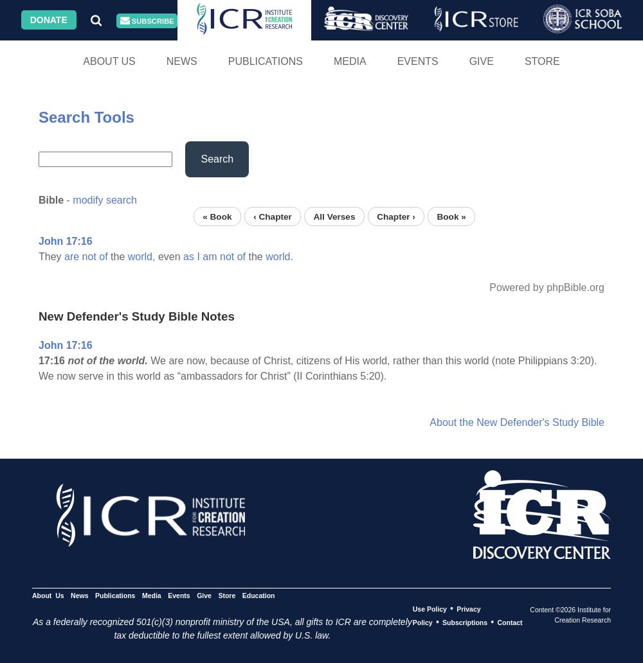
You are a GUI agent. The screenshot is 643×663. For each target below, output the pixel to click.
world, (142, 256)
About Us (109, 61)
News (182, 61)
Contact (510, 622)
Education (258, 595)
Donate (49, 20)
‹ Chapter (272, 216)
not (89, 256)
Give (481, 61)
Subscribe (147, 20)
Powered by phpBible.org (546, 287)
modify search (105, 200)
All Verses (335, 216)
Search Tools (86, 117)
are (71, 256)
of (103, 256)
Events (418, 61)
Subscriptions (464, 622)
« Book (217, 216)
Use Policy (430, 609)
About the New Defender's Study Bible (517, 422)
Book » (451, 216)
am (210, 256)
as (188, 256)
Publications (265, 61)
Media (350, 61)
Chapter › (396, 216)
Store (542, 61)
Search (217, 159)
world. (279, 256)
